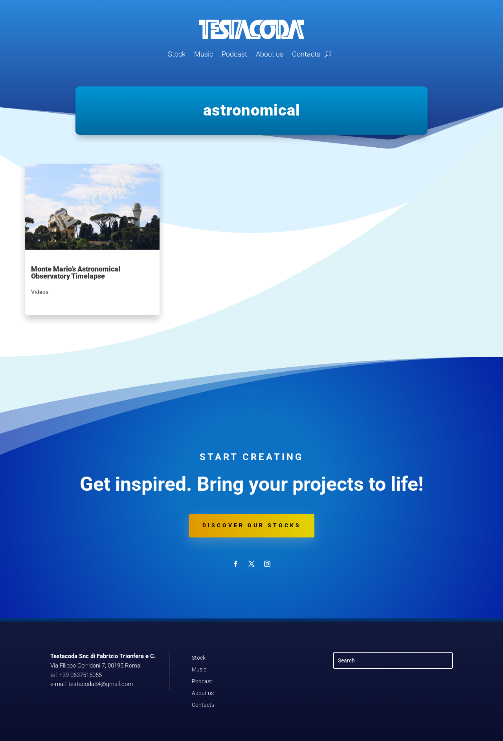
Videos (39, 292)
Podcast (234, 54)
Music (203, 54)
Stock (176, 54)
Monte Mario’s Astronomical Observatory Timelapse (75, 272)
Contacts (306, 54)
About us (269, 54)
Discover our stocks (251, 525)
